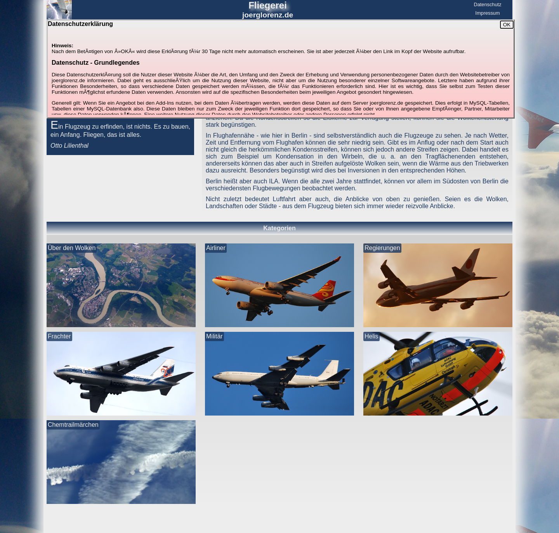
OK (506, 25)
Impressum (487, 13)
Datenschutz (487, 4)
